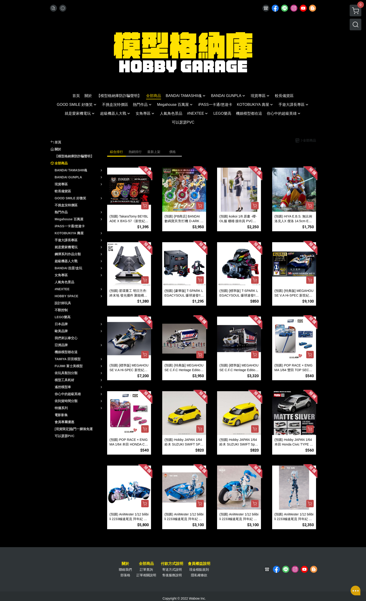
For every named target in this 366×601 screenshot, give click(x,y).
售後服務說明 (172, 575)
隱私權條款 (199, 575)
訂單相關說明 (146, 575)
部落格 (125, 575)
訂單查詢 (146, 569)
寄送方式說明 (172, 569)
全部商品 (146, 564)
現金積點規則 (199, 569)
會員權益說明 (199, 564)
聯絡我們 (125, 569)
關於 (125, 564)
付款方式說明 (172, 564)
